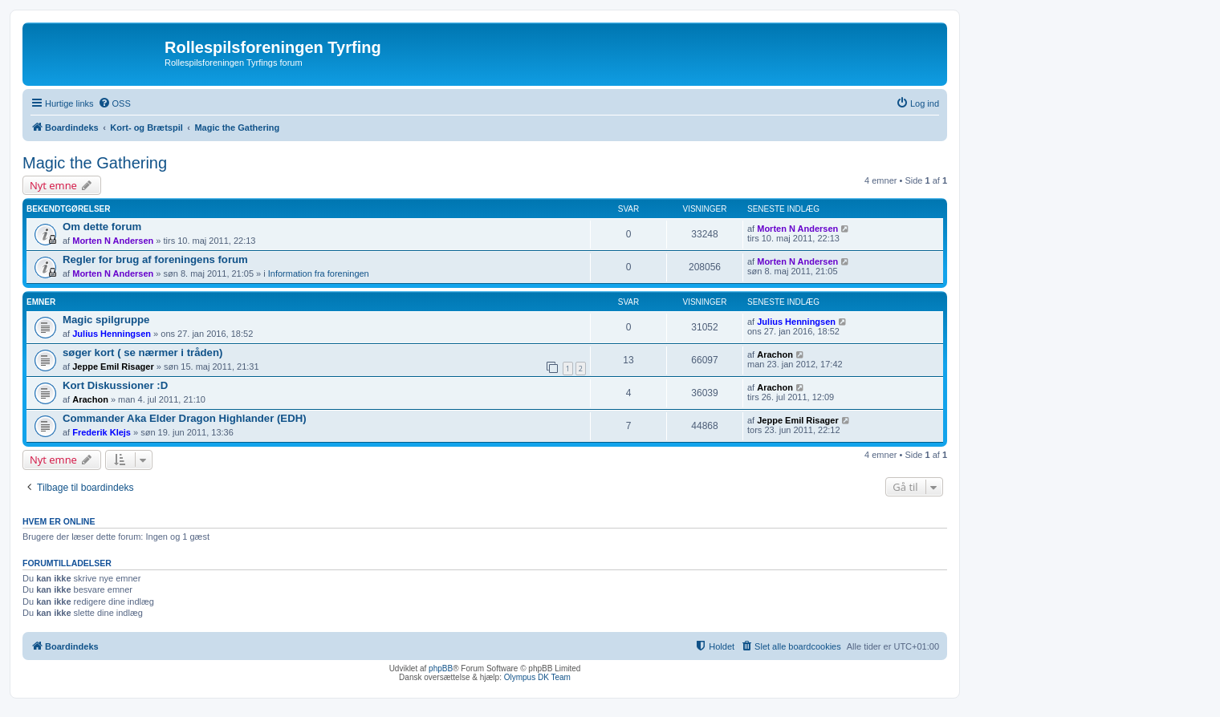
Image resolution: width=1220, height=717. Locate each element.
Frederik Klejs (101, 432)
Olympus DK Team (537, 677)
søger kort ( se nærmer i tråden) (142, 352)
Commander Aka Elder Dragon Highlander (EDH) (185, 418)
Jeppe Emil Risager (113, 366)
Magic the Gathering (94, 163)
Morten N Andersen (112, 240)
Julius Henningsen (111, 333)
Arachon (775, 354)
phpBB (441, 668)
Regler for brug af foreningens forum (155, 259)
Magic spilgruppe (106, 320)
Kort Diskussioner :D (115, 385)
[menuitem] (114, 103)
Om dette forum (102, 227)
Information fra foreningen (318, 273)
